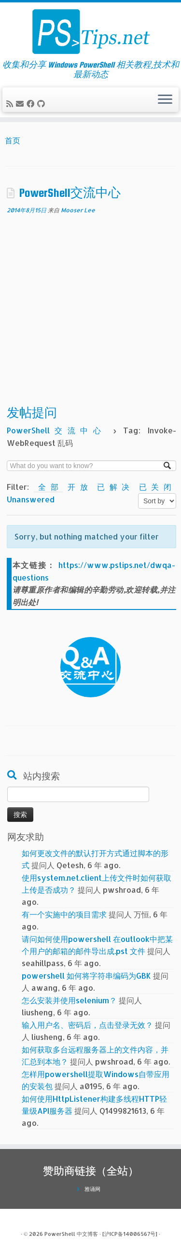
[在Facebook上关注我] (32, 103)
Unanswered (31, 499)
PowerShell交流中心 (70, 192)
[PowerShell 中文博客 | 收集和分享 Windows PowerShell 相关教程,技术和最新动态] (90, 31)
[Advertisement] (90, 311)
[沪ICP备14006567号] (129, 1234)
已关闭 (155, 487)
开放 (80, 487)
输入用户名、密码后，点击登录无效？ (87, 1025)
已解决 (115, 487)
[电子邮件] (21, 103)
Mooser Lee (78, 210)
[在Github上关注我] (42, 103)
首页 (12, 140)
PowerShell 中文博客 (71, 1234)
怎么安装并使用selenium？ (69, 1000)
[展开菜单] (165, 100)
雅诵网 (92, 1189)
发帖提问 (32, 412)
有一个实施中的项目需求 (64, 914)
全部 (48, 487)
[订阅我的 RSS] (11, 103)
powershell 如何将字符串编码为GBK (86, 975)
